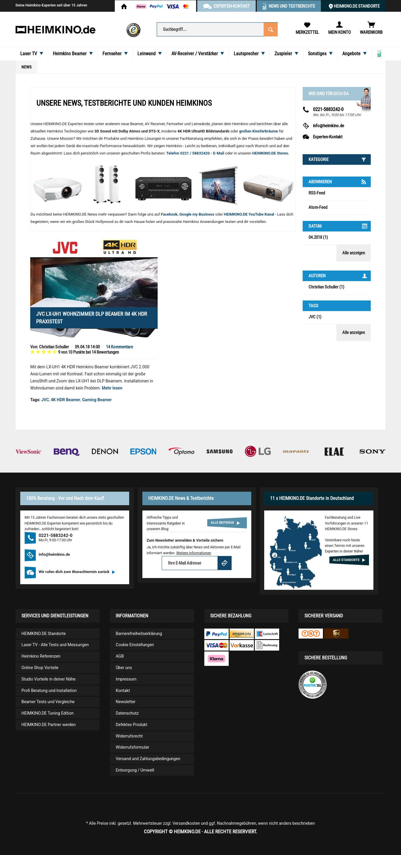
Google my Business (196, 214)
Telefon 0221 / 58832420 (188, 153)
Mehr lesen (112, 388)
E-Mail (219, 153)
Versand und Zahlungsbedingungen (148, 758)
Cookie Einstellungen (135, 644)
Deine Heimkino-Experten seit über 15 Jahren (51, 5)
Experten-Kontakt (327, 137)
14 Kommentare (119, 347)
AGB (120, 656)
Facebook (169, 214)
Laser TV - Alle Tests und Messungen (55, 644)
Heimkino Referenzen (40, 656)
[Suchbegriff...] (217, 29)
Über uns (124, 667)
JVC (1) (315, 317)
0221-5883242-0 (328, 109)
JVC (45, 399)
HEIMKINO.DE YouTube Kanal (249, 214)
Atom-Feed (318, 207)
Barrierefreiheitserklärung (139, 633)
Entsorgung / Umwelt (135, 770)
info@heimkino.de (328, 125)
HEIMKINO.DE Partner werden (48, 724)
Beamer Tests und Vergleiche (48, 701)
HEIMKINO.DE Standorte (357, 6)
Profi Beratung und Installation (49, 690)
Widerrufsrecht (129, 736)
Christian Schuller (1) (326, 287)
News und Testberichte (292, 6)
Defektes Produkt (131, 724)
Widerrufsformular (132, 747)
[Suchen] (271, 28)
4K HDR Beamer (65, 399)
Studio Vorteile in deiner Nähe (48, 679)
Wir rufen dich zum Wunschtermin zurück (77, 572)
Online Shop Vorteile (39, 667)
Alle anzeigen (353, 253)
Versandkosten (186, 823)
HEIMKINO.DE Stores (270, 153)
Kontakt (123, 690)
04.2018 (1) (318, 237)
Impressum (126, 679)
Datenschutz (127, 713)
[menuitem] (217, 28)
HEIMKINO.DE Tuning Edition (47, 713)
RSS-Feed (317, 193)
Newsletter (125, 701)
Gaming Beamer (97, 399)
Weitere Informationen (193, 553)
